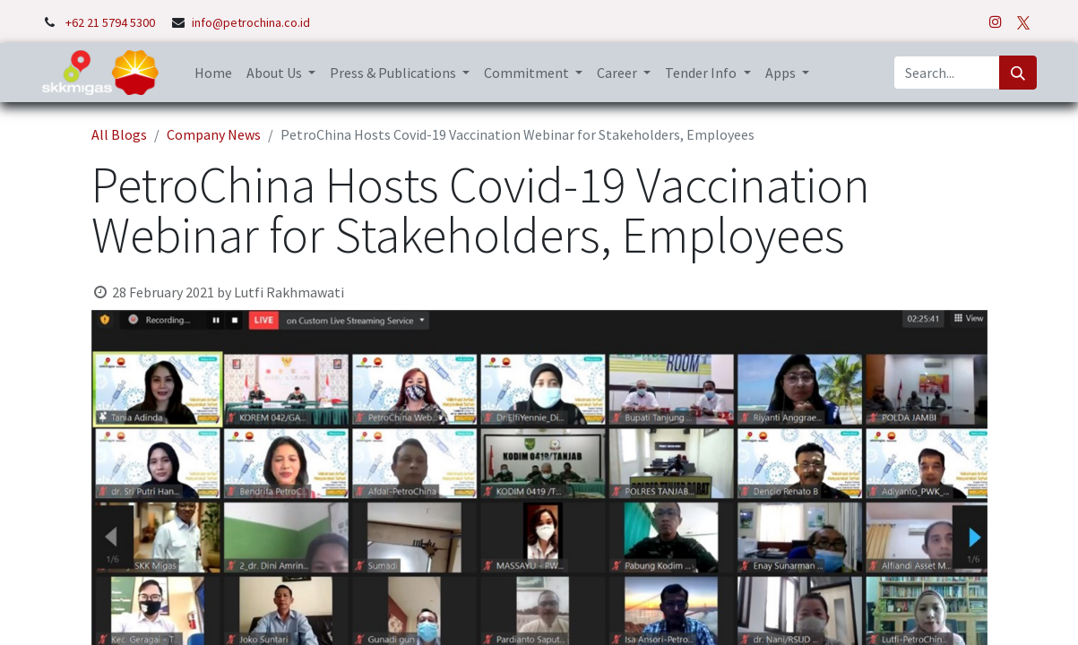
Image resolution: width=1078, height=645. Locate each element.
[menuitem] (213, 72)
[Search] (1018, 73)
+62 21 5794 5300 (111, 22)
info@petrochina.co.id (251, 22)
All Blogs (119, 134)
